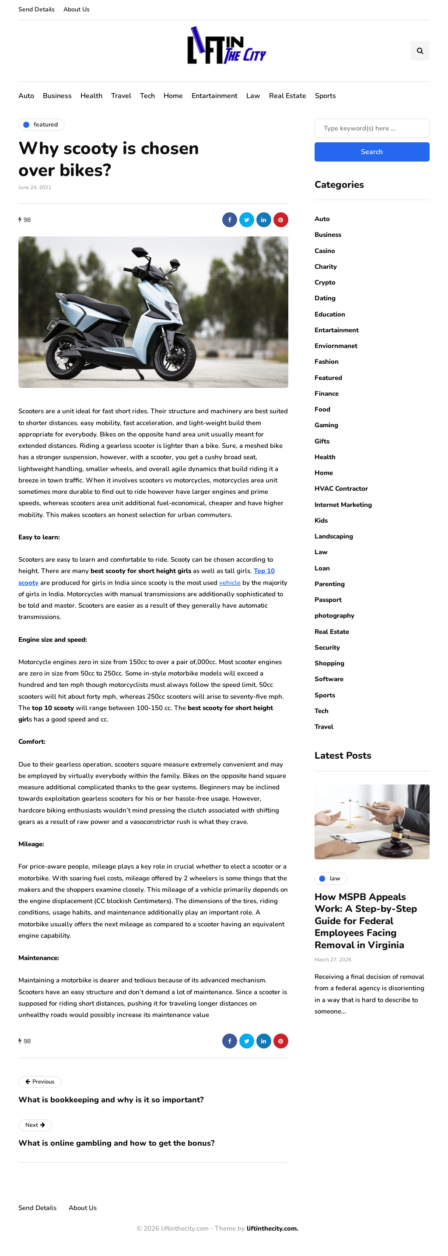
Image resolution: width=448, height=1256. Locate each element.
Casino (325, 250)
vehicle (230, 582)
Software (329, 679)
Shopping (329, 663)
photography (334, 615)
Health (91, 96)
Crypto (325, 282)
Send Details (36, 9)
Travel (121, 96)
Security (327, 647)
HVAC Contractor (341, 488)
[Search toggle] (420, 50)
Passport (328, 599)
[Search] (372, 128)
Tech (147, 96)
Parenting (330, 584)
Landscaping (334, 536)
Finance (327, 393)
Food (322, 409)
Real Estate (287, 96)
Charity (326, 266)
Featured (328, 377)
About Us (76, 9)
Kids (321, 520)
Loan (322, 568)
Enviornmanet (336, 345)
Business (57, 96)
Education (330, 314)
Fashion (327, 361)
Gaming (326, 425)
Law (253, 96)
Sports (325, 96)
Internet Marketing (343, 504)
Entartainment (215, 96)
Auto (26, 96)
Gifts (322, 441)
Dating (325, 298)
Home (173, 96)
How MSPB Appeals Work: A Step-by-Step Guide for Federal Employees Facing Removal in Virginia (366, 921)
